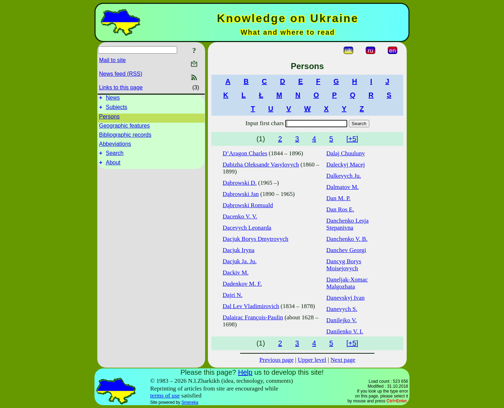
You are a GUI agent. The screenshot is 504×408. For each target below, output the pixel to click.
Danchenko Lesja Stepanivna (347, 224)
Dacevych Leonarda (247, 227)
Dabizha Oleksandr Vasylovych (261, 164)
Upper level (312, 359)
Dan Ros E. (340, 209)
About (113, 167)
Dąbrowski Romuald (248, 205)
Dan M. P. (338, 198)
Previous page (276, 359)
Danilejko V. (341, 320)
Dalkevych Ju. (343, 175)
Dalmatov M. (342, 187)
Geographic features (124, 128)
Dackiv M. (235, 272)
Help (245, 372)
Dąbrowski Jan (241, 194)
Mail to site (112, 60)
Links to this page (121, 87)
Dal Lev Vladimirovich (251, 306)
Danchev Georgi (346, 250)
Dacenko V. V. (240, 216)
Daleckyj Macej (345, 164)
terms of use (165, 395)
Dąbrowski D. (240, 182)
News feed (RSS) (120, 74)
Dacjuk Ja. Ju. (240, 261)
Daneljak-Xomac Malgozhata (347, 283)
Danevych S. (341, 309)
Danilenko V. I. (344, 331)
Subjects (116, 109)
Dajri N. (233, 295)
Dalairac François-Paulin (253, 317)
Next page (342, 359)
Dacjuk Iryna (238, 250)
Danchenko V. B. (347, 239)
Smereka (189, 402)
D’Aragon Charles (245, 153)
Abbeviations (115, 146)
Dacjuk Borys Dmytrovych (255, 239)
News (113, 99)
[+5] (352, 139)
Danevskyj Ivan (345, 297)
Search (115, 156)
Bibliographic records (125, 137)
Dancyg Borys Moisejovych (343, 265)
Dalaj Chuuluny (345, 153)
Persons (109, 119)
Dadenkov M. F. (242, 283)
